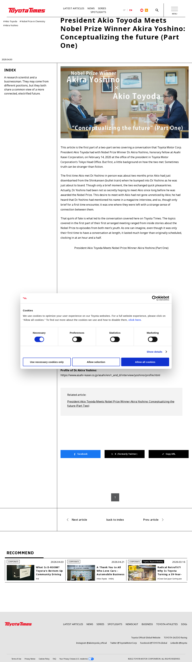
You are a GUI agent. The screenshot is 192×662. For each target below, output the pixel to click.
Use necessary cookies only (47, 361)
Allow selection (96, 361)
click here (134, 319)
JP (124, 10)
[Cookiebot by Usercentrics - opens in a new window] (154, 298)
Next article (79, 520)
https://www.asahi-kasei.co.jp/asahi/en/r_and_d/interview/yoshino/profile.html (110, 375)
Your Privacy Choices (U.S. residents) (77, 659)
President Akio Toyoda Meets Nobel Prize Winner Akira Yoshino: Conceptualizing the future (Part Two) (120, 404)
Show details (154, 351)
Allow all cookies (145, 361)
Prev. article (151, 520)
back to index (115, 520)
